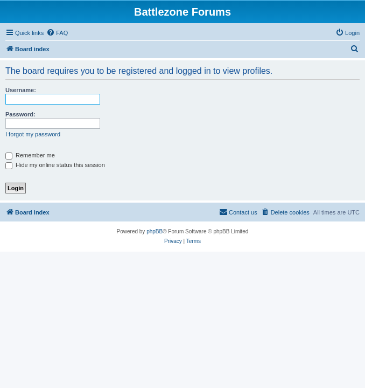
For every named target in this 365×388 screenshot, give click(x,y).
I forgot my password (32, 134)
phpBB (154, 231)
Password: (20, 114)
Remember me (30, 155)
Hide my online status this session (55, 165)
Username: (20, 90)
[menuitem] (57, 32)
